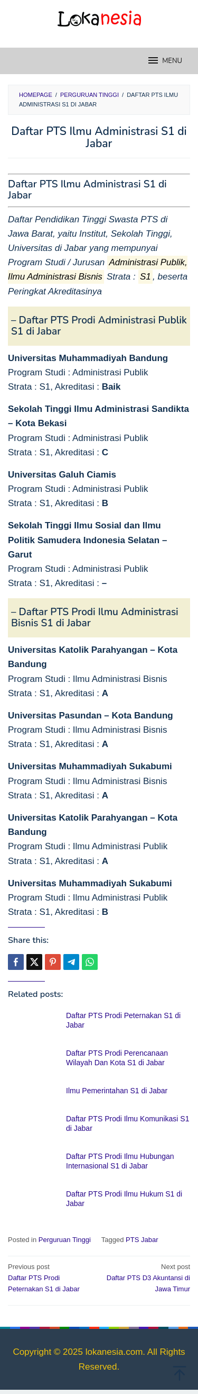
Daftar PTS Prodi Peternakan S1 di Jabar (52, 1277)
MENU (164, 60)
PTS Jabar (142, 1240)
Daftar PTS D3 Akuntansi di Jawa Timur (146, 1277)
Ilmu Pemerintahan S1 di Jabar (116, 1090)
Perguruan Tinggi (65, 1240)
